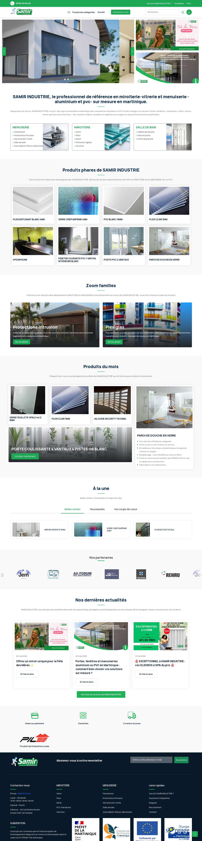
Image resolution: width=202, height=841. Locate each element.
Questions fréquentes (159, 775)
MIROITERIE (82, 127)
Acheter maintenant (25, 456)
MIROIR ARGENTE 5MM (54, 530)
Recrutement (155, 784)
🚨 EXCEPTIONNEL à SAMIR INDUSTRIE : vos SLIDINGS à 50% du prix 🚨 (160, 663)
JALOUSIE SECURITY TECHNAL (110, 418)
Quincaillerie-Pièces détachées (29, 146)
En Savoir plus (27, 674)
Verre (78, 132)
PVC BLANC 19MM (113, 219)
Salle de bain (20, 142)
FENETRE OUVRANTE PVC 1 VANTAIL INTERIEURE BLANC (77, 260)
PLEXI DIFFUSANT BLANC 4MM (29, 219)
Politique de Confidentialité (117, 835)
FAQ (189, 3)
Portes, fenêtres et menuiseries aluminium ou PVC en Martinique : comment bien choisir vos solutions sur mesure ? (99, 667)
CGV (134, 835)
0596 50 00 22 (23, 3)
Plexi (78, 135)
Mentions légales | (95, 835)
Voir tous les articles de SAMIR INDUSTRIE (101, 694)
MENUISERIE (21, 127)
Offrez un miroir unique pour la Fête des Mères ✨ (39, 663)
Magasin (153, 780)
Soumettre (181, 737)
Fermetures (19, 132)
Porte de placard (145, 139)
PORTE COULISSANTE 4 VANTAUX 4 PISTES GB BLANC (59, 448)
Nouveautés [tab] (97, 509)
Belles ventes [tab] (72, 509)
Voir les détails (21, 342)
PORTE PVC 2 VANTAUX (116, 260)
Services (80, 146)
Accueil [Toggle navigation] (101, 12)
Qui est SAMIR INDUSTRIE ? (159, 3)
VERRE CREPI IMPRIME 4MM (73, 219)
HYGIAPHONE (20, 260)
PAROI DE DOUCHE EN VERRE (164, 260)
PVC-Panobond (63, 784)
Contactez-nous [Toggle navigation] (120, 12)
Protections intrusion (24, 135)
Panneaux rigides (84, 142)
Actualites (179, 3)
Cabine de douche (146, 132)
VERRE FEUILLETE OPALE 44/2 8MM (25, 419)
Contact (153, 789)
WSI (84, 835)
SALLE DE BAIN (146, 127)
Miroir (78, 139)
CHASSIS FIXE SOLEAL (164, 530)
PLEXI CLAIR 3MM (158, 219)
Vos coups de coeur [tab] (126, 509)
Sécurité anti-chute (23, 139)
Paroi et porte (144, 135)
